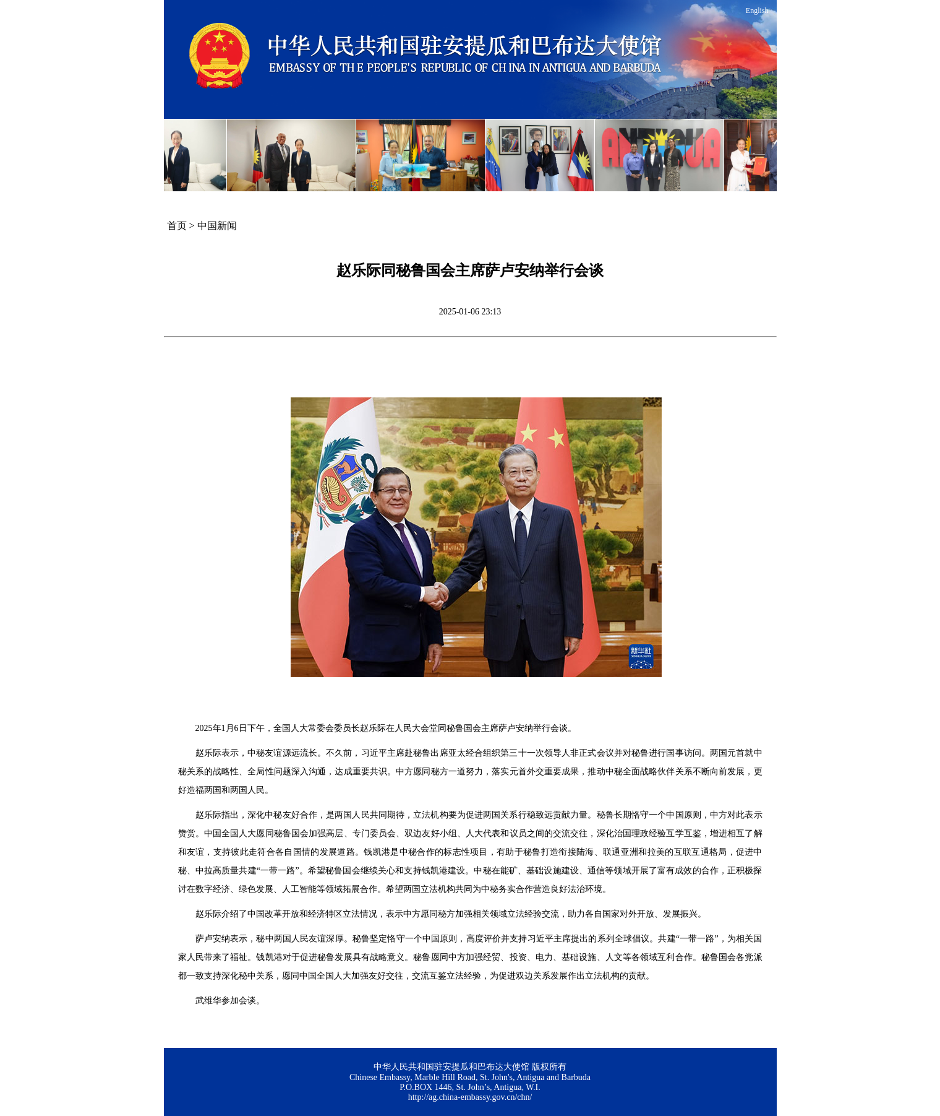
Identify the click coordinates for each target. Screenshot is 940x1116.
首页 (177, 225)
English (757, 10)
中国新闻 (217, 225)
